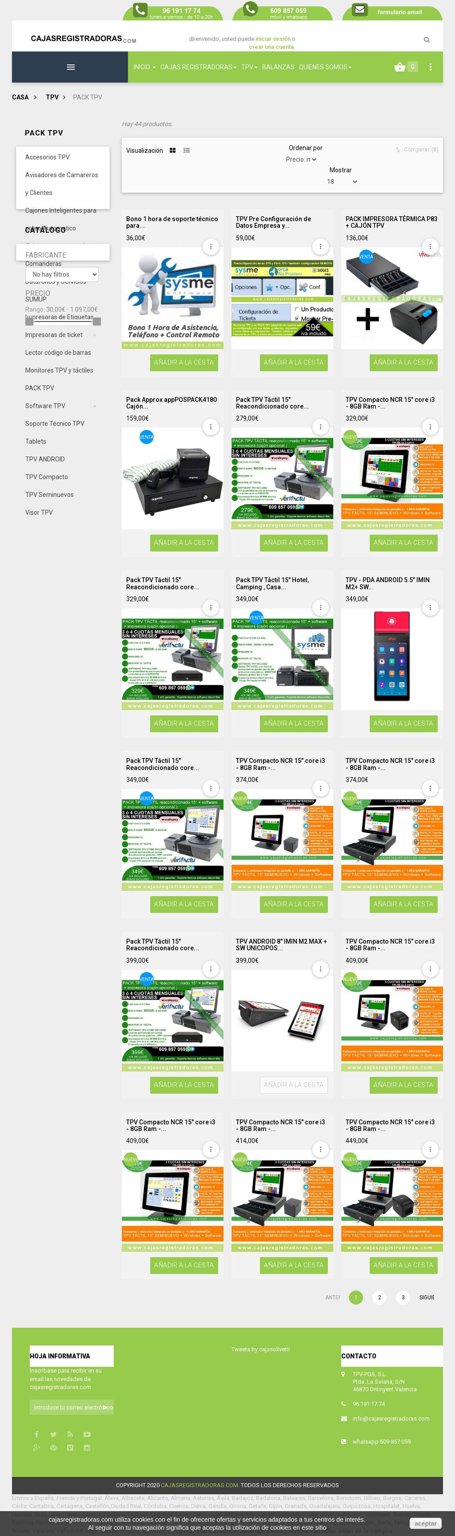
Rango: (35, 655)
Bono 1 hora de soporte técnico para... (172, 222)
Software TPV (45, 413)
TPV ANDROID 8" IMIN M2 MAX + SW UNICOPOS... (281, 945)
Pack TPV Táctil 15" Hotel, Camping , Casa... (272, 583)
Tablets (35, 448)
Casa (20, 97)
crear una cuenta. (272, 47)
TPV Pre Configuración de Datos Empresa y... (273, 222)
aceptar (426, 1523)
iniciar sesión (273, 39)
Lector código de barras (58, 360)
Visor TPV (39, 520)
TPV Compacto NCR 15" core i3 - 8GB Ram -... (390, 403)
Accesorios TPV (47, 164)
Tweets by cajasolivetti (260, 1349)
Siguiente (426, 1297)
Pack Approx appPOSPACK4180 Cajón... (171, 403)
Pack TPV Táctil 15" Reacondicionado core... (272, 403)
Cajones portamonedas (58, 253)
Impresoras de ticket (54, 342)
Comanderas (43, 271)
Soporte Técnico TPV (54, 431)
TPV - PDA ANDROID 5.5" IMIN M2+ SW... (388, 583)
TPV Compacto (46, 484)
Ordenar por (306, 147)
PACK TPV (39, 395)
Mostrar (341, 170)
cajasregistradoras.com (199, 1485)
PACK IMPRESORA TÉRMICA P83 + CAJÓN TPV (392, 222)
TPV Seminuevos (49, 502)
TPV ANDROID (45, 466)
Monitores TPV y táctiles (59, 377)
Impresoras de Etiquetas (59, 324)
